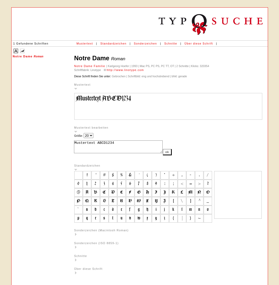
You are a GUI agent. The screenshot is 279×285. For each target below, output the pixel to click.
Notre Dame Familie (90, 66)
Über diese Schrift (199, 43)
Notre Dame (28, 56)
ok (177, 154)
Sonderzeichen (145, 43)
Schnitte (170, 43)
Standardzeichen (113, 43)
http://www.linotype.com (125, 70)
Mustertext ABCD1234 (123, 148)
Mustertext (85, 43)
